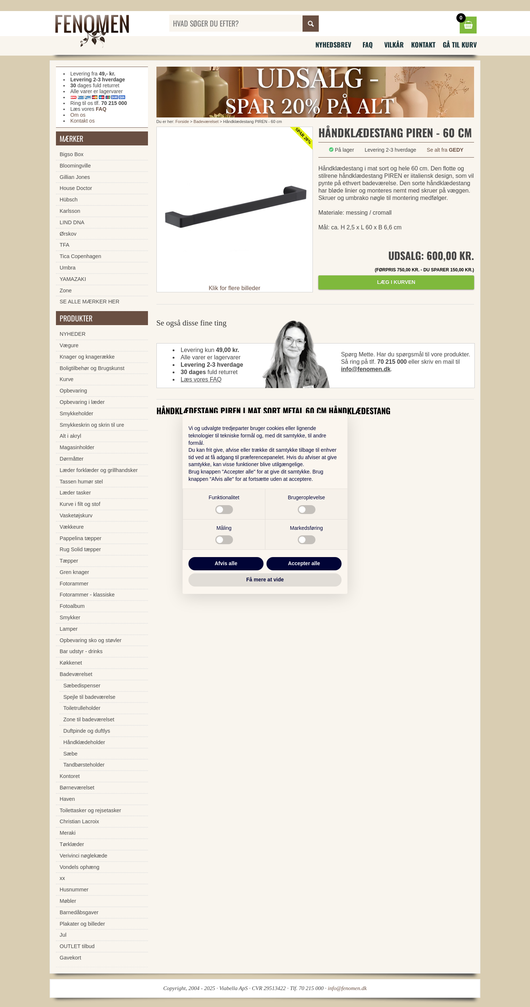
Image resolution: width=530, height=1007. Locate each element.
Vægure (69, 345)
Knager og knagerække (87, 357)
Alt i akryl (70, 436)
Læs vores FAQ (201, 379)
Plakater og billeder (82, 924)
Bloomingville (75, 166)
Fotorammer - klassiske (87, 595)
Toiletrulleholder (81, 708)
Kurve (67, 379)
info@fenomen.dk (366, 369)
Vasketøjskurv (76, 515)
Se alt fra (445, 150)
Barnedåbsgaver (79, 912)
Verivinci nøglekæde (83, 856)
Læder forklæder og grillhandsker (99, 470)
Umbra (67, 268)
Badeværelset (206, 121)
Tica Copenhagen (80, 256)
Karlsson (70, 211)
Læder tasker (75, 493)
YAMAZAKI (73, 279)
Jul (63, 935)
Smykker (70, 617)
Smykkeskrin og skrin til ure (92, 425)
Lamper (69, 629)
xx (62, 878)
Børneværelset (77, 788)
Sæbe (70, 754)
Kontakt (423, 44)
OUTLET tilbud (77, 946)
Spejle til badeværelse (89, 697)
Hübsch (69, 200)
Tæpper (69, 561)
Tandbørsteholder (84, 765)
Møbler (68, 901)
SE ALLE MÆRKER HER (89, 301)
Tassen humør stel (81, 482)
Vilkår (394, 44)
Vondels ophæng (79, 867)
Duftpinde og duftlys (86, 731)
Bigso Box (72, 154)
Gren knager (74, 572)
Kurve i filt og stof (80, 504)
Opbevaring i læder (82, 402)
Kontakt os (82, 121)
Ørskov (68, 234)
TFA (64, 245)
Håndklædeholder (84, 742)
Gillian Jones (75, 177)
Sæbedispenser (81, 686)
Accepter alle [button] (304, 563)
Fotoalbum (72, 606)
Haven (67, 799)
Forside (182, 121)
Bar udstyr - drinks (81, 651)
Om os (77, 115)
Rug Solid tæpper (80, 549)
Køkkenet (71, 663)
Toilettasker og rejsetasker (90, 810)
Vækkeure (72, 527)
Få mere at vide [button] (265, 579)
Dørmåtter (72, 459)
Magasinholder (77, 447)
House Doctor (76, 188)
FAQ (368, 44)
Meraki (67, 833)
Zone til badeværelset (88, 719)
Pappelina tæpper (81, 538)
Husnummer (74, 889)
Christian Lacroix (79, 821)
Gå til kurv (460, 44)
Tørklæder (72, 844)
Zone (66, 290)
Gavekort (70, 958)
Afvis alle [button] (226, 563)
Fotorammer (74, 584)
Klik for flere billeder (235, 288)
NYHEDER (72, 334)
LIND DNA (72, 222)
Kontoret (70, 776)
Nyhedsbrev (333, 44)
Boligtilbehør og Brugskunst (92, 368)
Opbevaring (73, 391)
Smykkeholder (76, 413)
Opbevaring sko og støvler (90, 640)
